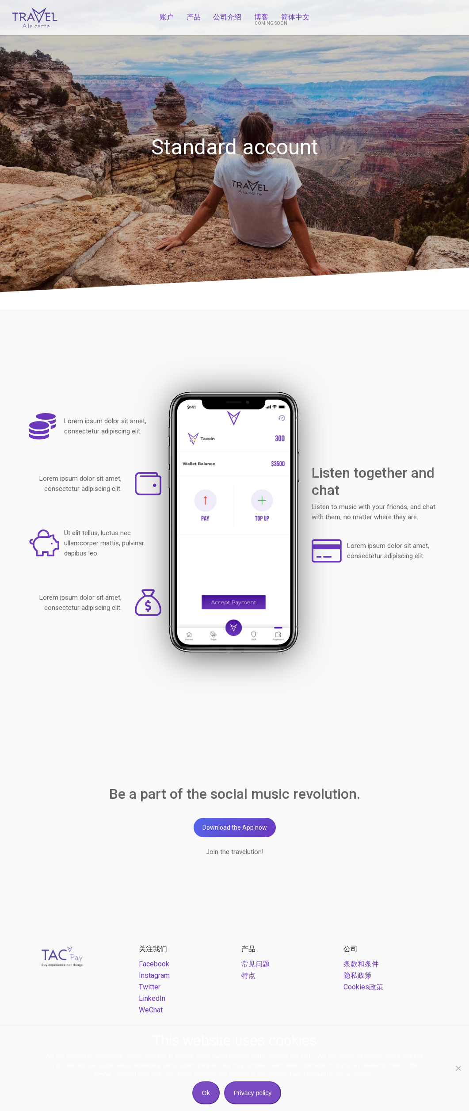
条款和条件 (361, 964)
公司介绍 (227, 17)
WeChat (151, 1010)
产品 (194, 17)
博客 (261, 17)
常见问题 (255, 964)
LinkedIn (152, 998)
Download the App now (234, 827)
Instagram (154, 975)
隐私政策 (357, 975)
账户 (167, 17)
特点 (248, 975)
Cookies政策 (363, 987)
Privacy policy (253, 1092)
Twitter (149, 987)
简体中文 (295, 17)
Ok (206, 1092)
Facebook (154, 964)
